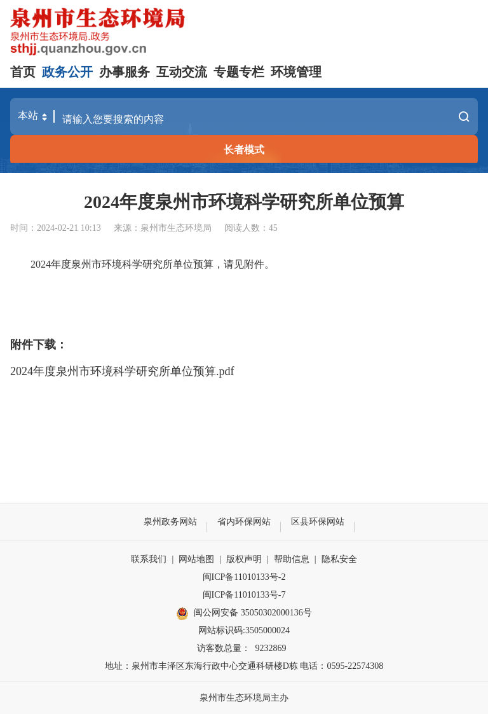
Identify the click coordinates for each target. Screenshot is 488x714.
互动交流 (181, 72)
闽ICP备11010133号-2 (244, 577)
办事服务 (124, 72)
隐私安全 (339, 559)
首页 (23, 72)
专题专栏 (239, 72)
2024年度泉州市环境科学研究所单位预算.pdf (122, 371)
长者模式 (244, 149)
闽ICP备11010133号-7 (244, 595)
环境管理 (296, 72)
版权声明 (244, 559)
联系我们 (148, 559)
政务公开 (67, 72)
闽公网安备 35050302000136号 (244, 613)
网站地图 (196, 559)
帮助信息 (291, 559)
